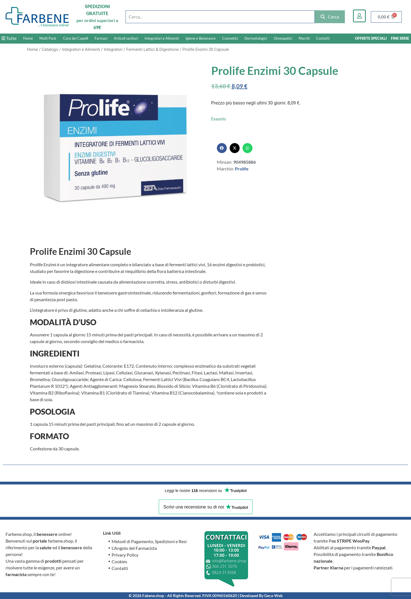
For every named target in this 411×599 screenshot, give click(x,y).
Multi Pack (47, 38)
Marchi (304, 38)
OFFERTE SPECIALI (371, 38)
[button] (222, 148)
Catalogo (50, 49)
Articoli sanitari (126, 38)
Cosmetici (230, 38)
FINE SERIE (400, 38)
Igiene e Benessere (201, 38)
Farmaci (101, 38)
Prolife (242, 168)
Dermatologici (255, 38)
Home (28, 38)
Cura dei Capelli (75, 38)
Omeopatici (283, 38)
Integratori (113, 49)
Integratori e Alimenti (162, 38)
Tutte (8, 38)
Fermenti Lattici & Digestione (152, 49)
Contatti (323, 38)
